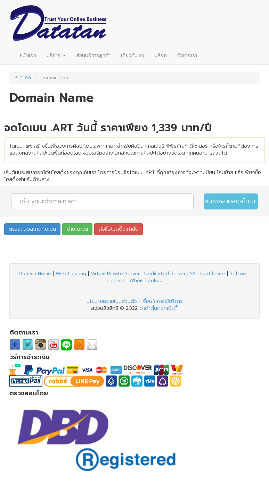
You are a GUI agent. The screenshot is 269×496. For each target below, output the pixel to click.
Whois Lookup (146, 280)
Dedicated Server (165, 273)
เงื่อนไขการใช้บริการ (162, 301)
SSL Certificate (207, 273)
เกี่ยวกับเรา (132, 55)
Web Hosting (71, 273)
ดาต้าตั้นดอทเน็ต (157, 308)
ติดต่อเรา (187, 55)
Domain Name (35, 273)
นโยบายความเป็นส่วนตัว (112, 301)
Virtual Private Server (115, 273)
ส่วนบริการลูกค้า (93, 55)
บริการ (56, 55)
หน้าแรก (28, 55)
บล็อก (160, 55)
